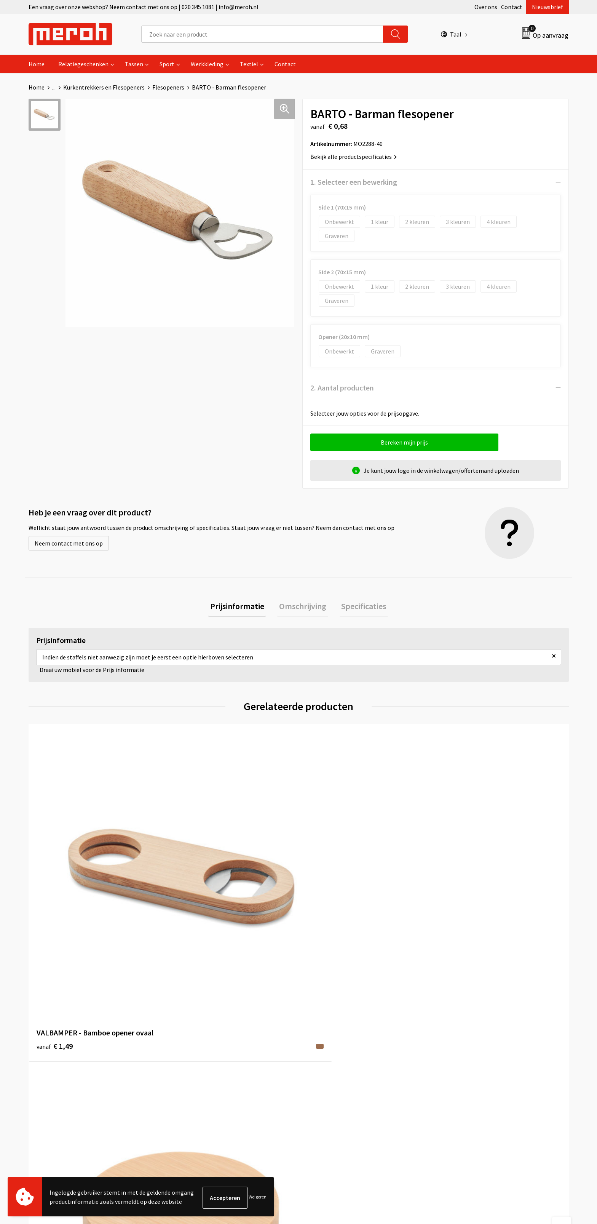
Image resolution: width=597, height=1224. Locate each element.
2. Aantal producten (342, 387)
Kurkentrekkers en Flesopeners (104, 87)
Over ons (485, 7)
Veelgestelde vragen (200, 1032)
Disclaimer (456, 1055)
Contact (511, 7)
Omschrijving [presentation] (302, 607)
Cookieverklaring (464, 1032)
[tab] (241, 607)
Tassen (134, 64)
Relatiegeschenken (83, 64)
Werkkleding (207, 64)
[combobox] (262, 34)
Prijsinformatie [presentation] (241, 607)
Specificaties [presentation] (360, 607)
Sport (167, 64)
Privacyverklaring (464, 1044)
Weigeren (258, 1197)
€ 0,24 (324, 879)
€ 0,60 (189, 891)
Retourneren (325, 1021)
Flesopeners (168, 87)
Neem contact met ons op (69, 543)
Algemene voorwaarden (473, 1009)
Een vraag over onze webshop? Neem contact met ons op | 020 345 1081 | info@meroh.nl (144, 7)
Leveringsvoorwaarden (471, 1021)
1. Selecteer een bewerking (353, 182)
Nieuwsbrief (547, 7)
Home (37, 64)
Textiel (249, 64)
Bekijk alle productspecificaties (353, 156)
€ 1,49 (55, 879)
